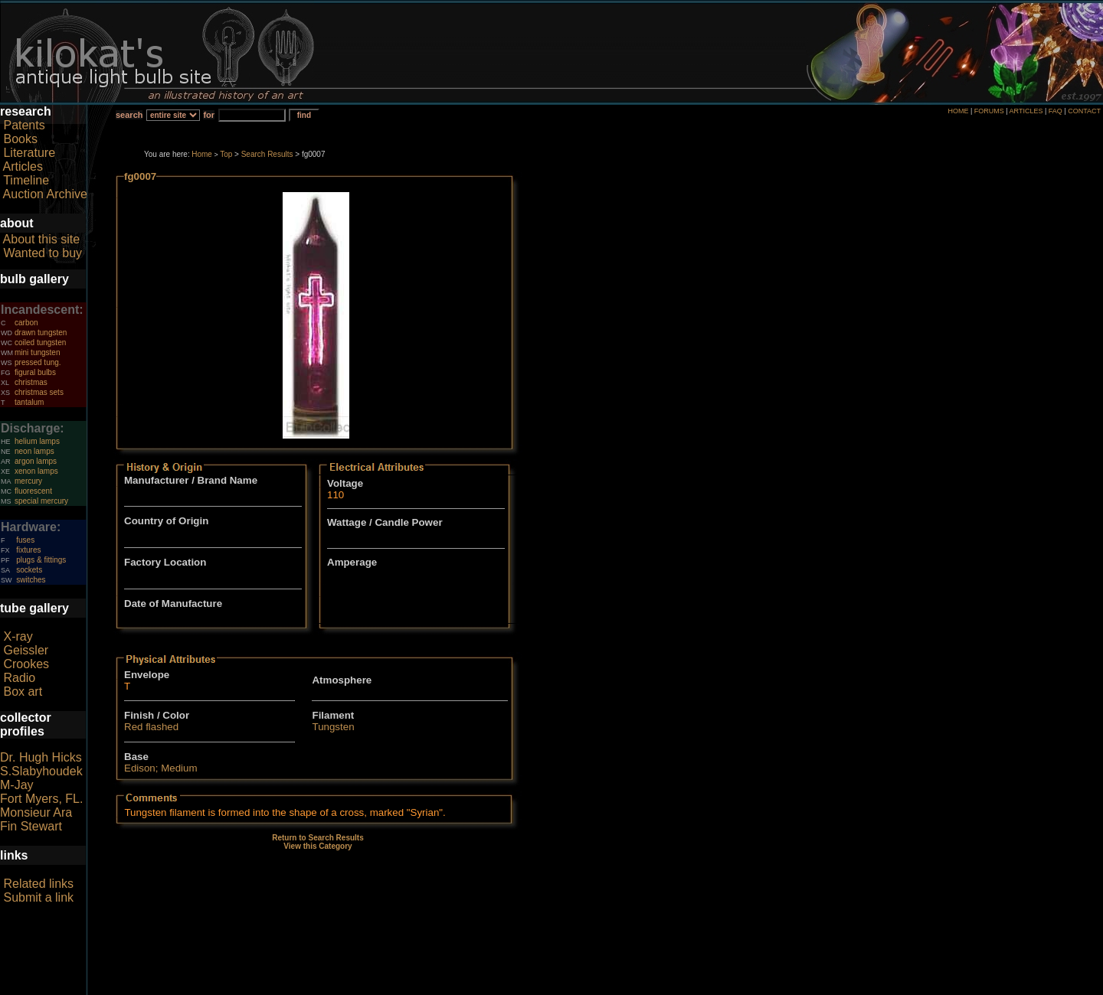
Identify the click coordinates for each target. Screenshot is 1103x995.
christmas (31, 382)
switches (30, 580)
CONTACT (1084, 111)
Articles (23, 166)
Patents (23, 125)
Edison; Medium (161, 768)
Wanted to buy (42, 252)
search (129, 114)
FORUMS (989, 111)
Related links (38, 883)
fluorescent (33, 491)
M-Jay (17, 784)
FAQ (1055, 111)
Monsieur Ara (36, 812)
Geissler (25, 650)
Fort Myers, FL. (41, 798)
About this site (41, 239)
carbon (26, 322)
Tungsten (333, 726)
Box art (22, 691)
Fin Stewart (31, 826)
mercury (28, 481)
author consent (621, 986)
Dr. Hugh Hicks (41, 757)
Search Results (267, 154)
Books (20, 138)
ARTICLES (1026, 111)
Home (201, 154)
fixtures (28, 550)
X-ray (17, 636)
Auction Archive (45, 194)
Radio (19, 677)
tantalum (29, 402)
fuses (25, 540)
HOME (958, 111)
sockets (29, 570)
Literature (29, 152)
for (208, 114)
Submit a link (38, 897)
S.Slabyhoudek (41, 771)
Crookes (26, 663)
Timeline (26, 180)
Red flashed (151, 726)
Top (226, 154)
